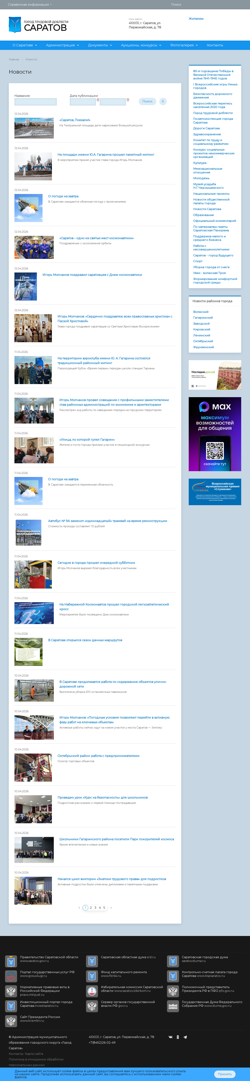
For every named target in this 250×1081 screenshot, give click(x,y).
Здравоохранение (207, 134)
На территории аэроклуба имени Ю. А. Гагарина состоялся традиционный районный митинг (104, 361)
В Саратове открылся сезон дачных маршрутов (85, 640)
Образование (203, 215)
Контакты (215, 45)
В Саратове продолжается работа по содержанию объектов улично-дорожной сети (113, 684)
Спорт (197, 261)
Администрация (60, 45)
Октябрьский (203, 341)
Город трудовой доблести (213, 113)
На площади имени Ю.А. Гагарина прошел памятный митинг (106, 154)
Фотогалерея (182, 45)
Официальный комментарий (214, 221)
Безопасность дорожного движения (212, 95)
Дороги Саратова (206, 128)
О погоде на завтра (63, 196)
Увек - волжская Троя (209, 273)
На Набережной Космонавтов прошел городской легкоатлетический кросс (114, 607)
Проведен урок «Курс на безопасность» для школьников (103, 797)
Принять (225, 1074)
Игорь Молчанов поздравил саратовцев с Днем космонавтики (92, 275)
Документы (98, 45)
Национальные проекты (211, 193)
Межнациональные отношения (207, 170)
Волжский (200, 312)
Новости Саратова (207, 209)
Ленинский (201, 335)
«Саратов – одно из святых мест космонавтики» (96, 238)
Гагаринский (203, 317)
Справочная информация (28, 4)
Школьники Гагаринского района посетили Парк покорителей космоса (116, 839)
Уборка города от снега (211, 267)
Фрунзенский (203, 347)
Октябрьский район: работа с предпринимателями (98, 756)
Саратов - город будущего (213, 255)
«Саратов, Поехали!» (74, 120)
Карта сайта (34, 1054)
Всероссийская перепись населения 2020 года (212, 105)
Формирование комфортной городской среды (215, 280)
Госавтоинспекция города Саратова (213, 120)
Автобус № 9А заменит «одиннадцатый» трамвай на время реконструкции (107, 521)
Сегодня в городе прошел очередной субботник (96, 563)
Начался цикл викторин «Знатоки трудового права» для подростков (112, 879)
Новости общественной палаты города (211, 201)
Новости (31, 59)
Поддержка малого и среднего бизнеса (209, 238)
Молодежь (201, 178)
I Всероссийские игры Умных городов (215, 86)
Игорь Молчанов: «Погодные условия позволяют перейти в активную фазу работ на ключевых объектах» (114, 720)
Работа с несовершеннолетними (211, 247)
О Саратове (23, 45)
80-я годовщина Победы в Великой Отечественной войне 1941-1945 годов (213, 74)
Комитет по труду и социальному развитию (210, 142)
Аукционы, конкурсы (139, 45)
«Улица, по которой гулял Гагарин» (87, 439)
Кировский (201, 329)
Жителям (196, 19)
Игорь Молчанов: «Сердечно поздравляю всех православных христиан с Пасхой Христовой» (115, 319)
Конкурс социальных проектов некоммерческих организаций (213, 153)
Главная (14, 59)
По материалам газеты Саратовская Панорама (211, 228)
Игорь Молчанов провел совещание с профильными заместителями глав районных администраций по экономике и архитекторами (114, 402)
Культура (199, 163)
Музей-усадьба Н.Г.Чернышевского (208, 186)
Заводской (201, 323)
